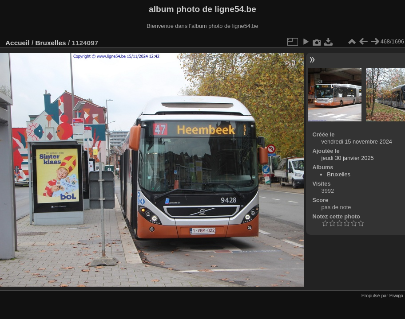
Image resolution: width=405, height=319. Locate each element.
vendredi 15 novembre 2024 (357, 141)
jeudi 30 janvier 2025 (348, 158)
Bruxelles (50, 43)
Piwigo (396, 295)
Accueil (17, 43)
